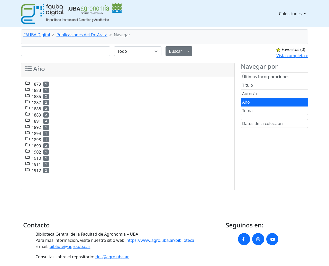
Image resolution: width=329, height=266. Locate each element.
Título (247, 85)
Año (246, 102)
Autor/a (249, 93)
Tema (247, 110)
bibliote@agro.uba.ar (70, 246)
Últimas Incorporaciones (265, 76)
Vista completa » (292, 55)
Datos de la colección (262, 123)
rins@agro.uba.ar (112, 257)
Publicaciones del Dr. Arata (82, 35)
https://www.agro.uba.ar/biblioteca (160, 240)
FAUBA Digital (36, 35)
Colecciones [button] (291, 13)
